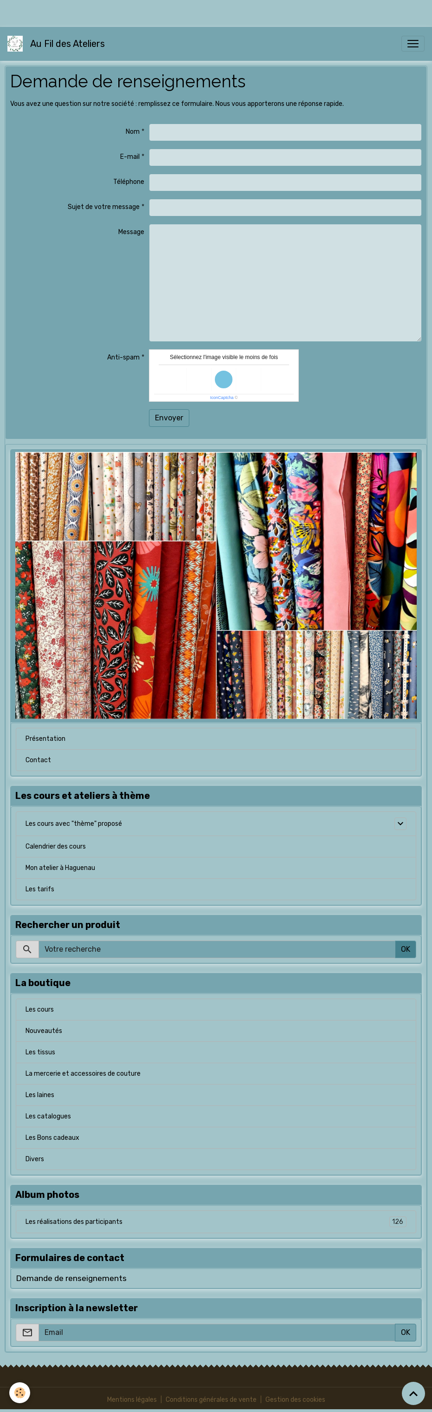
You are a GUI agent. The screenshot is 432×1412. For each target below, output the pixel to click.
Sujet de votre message (104, 207)
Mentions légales (132, 1400)
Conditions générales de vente (211, 1400)
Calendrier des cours (56, 846)
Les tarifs (40, 889)
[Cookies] (19, 1392)
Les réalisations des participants (216, 1221)
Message (131, 232)
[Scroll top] (413, 1393)
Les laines (40, 1095)
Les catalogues (48, 1116)
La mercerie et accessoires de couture (83, 1074)
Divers (35, 1159)
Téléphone (128, 182)
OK (405, 949)
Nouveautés (44, 1031)
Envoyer (169, 417)
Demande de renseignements (71, 1278)
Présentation (45, 739)
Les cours (40, 1009)
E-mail (130, 157)
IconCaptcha (222, 397)
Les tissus (40, 1052)
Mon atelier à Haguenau (60, 868)
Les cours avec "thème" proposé (74, 824)
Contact (38, 760)
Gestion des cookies (295, 1400)
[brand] (58, 43)
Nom (133, 132)
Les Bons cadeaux (52, 1138)
